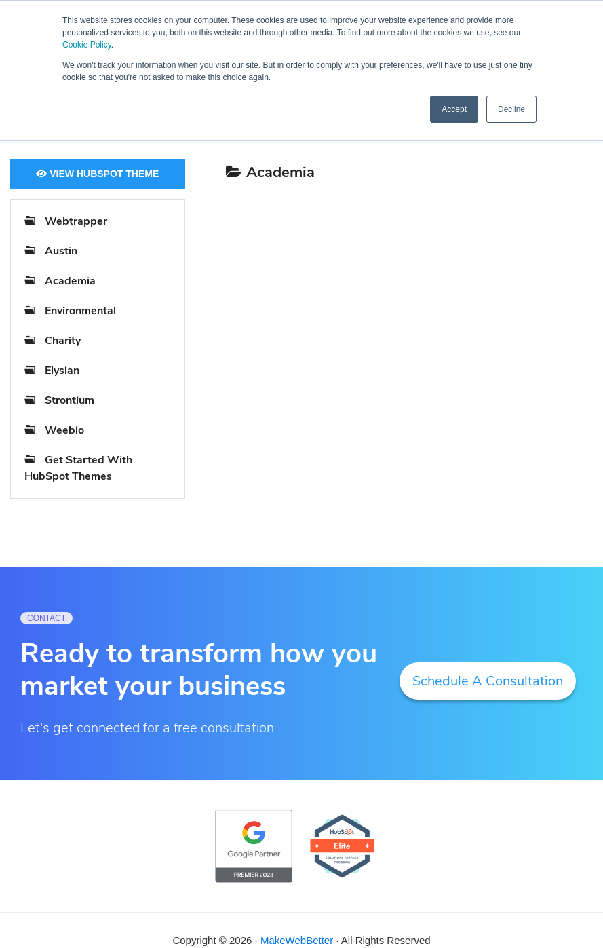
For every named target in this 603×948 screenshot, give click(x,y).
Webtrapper (76, 221)
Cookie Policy (86, 45)
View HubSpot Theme (97, 173)
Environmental (80, 310)
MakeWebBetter (296, 940)
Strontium (69, 400)
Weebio (64, 430)
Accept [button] (454, 109)
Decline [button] (511, 109)
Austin (61, 251)
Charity (63, 340)
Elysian (62, 370)
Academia (70, 280)
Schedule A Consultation (487, 681)
